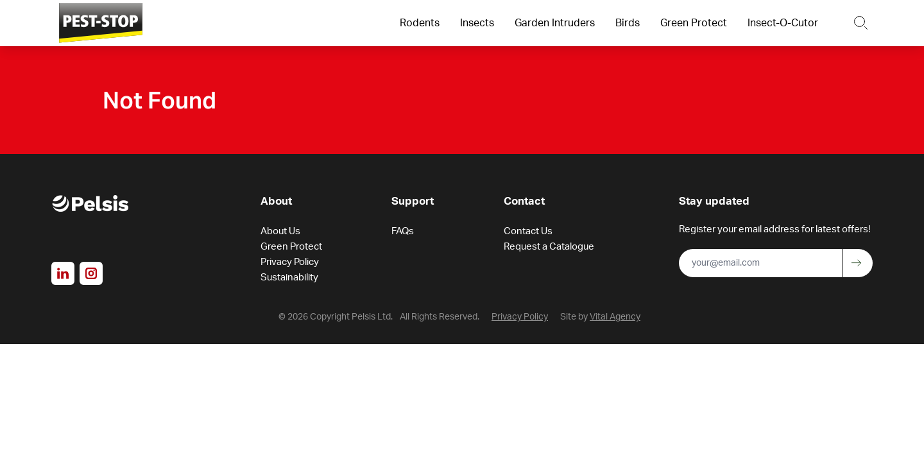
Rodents (420, 23)
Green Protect (693, 23)
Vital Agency (615, 318)
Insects (477, 23)
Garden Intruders (555, 23)
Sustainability (289, 279)
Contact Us (528, 232)
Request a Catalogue (549, 248)
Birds (627, 23)
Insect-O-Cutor (783, 23)
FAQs (402, 232)
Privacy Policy (290, 263)
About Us (280, 232)
